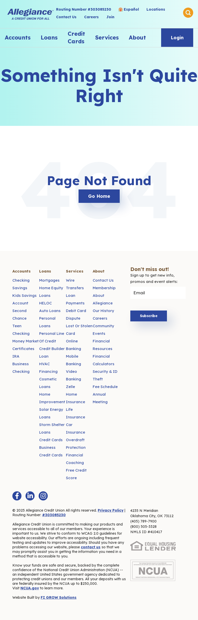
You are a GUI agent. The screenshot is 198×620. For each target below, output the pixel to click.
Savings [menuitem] (19, 287)
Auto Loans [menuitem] (50, 310)
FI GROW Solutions (59, 597)
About (137, 37)
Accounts (18, 37)
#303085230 (54, 515)
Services (107, 37)
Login (177, 38)
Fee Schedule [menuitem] (105, 386)
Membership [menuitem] (104, 287)
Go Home (99, 196)
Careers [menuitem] (91, 17)
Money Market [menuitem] (25, 341)
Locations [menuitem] (155, 9)
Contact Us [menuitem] (66, 17)
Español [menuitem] (131, 9)
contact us (91, 547)
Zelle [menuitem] (70, 386)
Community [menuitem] (103, 325)
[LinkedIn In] (30, 495)
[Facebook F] (16, 495)
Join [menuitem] (110, 17)
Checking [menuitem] (21, 280)
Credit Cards (76, 37)
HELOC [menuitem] (45, 303)
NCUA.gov (29, 588)
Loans (49, 37)
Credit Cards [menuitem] (51, 439)
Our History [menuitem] (103, 310)
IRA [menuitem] (15, 356)
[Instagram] (43, 495)
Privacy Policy (110, 510)
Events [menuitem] (99, 333)
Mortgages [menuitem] (49, 280)
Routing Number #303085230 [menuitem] (83, 9)
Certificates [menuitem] (23, 348)
